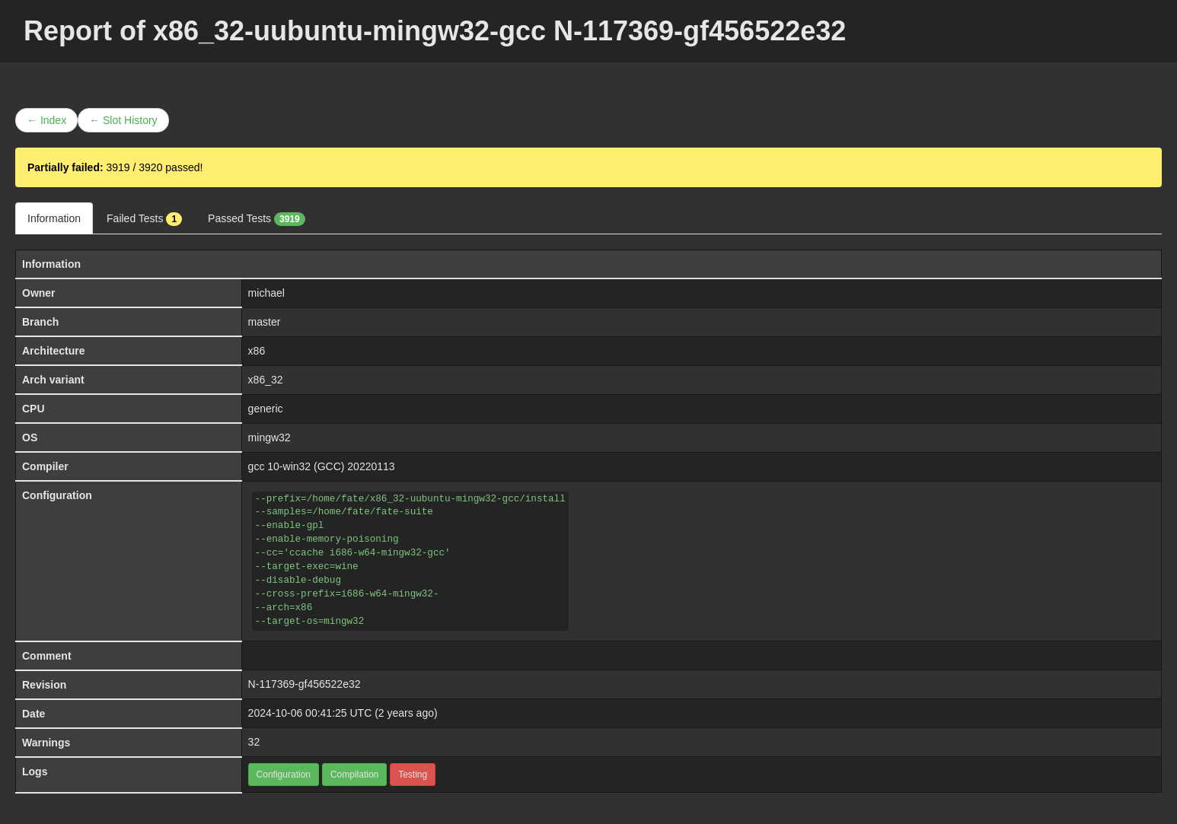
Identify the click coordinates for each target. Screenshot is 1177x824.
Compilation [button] (354, 774)
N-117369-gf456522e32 (304, 684)
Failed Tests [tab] (144, 219)
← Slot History (123, 120)
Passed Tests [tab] (256, 219)
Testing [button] (412, 774)
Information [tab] (54, 218)
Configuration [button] (284, 774)
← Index (46, 120)
